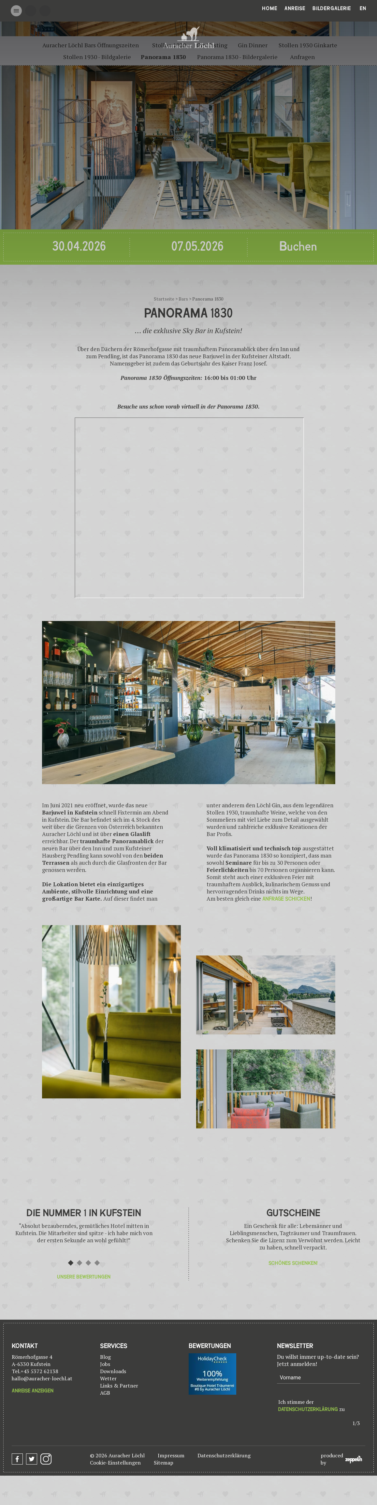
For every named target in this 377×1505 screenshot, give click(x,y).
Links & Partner (119, 1385)
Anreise (294, 8)
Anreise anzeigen (32, 1391)
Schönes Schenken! (293, 1263)
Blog (105, 1356)
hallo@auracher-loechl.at (42, 1378)
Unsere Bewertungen (83, 1277)
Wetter (108, 1378)
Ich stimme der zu (311, 1405)
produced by (341, 1459)
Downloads (113, 1371)
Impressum (171, 1455)
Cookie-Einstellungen (115, 1462)
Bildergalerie (331, 8)
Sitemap (163, 1462)
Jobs (105, 1364)
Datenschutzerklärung (308, 1409)
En (363, 8)
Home (269, 8)
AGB (105, 1392)
